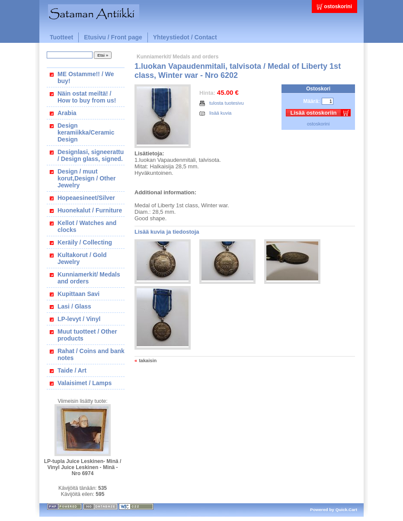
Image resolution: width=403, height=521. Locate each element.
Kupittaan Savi (78, 293)
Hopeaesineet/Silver (86, 197)
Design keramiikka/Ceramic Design (86, 132)
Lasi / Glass (74, 306)
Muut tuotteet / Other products (87, 335)
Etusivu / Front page (113, 37)
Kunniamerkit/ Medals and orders (89, 278)
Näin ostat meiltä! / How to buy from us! (87, 97)
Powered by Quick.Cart (333, 509)
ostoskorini (338, 6)
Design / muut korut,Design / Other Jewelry (87, 178)
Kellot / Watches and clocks (87, 226)
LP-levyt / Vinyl (79, 318)
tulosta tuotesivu (221, 103)
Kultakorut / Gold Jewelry (82, 258)
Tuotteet (61, 37)
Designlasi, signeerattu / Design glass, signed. (91, 155)
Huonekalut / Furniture (90, 210)
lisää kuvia (215, 113)
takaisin (148, 360)
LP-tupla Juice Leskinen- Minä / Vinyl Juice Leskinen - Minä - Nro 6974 (83, 467)
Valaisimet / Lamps (85, 382)
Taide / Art (72, 370)
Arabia (67, 112)
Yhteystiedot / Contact (185, 37)
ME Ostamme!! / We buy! (86, 77)
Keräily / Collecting (85, 242)
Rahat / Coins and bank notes (91, 354)
